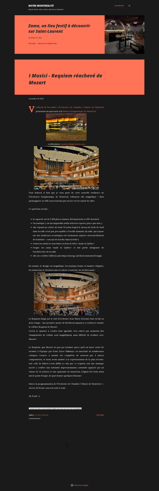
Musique (45, 415)
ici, (102, 384)
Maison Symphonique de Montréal (79, 111)
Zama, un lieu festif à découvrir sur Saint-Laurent (59, 28)
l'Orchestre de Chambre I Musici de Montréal (81, 107)
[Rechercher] (119, 5)
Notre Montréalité (41, 5)
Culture (37, 415)
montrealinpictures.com (73, 144)
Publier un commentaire (47, 43)
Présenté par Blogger (79, 485)
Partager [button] (32, 43)
